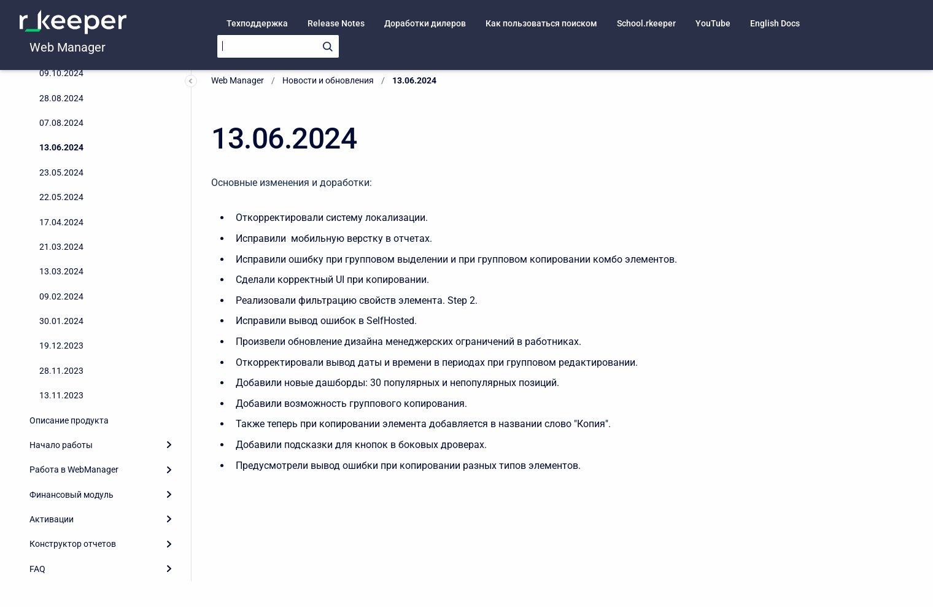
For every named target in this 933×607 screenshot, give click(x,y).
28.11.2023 (61, 371)
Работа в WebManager (73, 469)
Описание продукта (69, 420)
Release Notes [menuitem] (336, 23)
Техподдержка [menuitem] (257, 23)
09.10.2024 (61, 73)
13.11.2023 (61, 395)
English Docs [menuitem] (775, 23)
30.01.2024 (61, 321)
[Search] (278, 46)
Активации (51, 519)
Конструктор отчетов (72, 544)
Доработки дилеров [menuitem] (425, 23)
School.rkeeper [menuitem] (646, 23)
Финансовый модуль (71, 495)
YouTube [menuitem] (712, 23)
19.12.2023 (61, 345)
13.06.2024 (61, 147)
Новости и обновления (328, 80)
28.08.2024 (61, 98)
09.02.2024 (61, 296)
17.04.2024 (61, 222)
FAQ (37, 569)
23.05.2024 (61, 172)
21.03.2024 (61, 247)
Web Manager (67, 47)
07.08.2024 (61, 123)
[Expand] (169, 445)
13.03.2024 (61, 271)
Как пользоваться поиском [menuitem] (541, 23)
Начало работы (61, 445)
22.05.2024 (61, 197)
